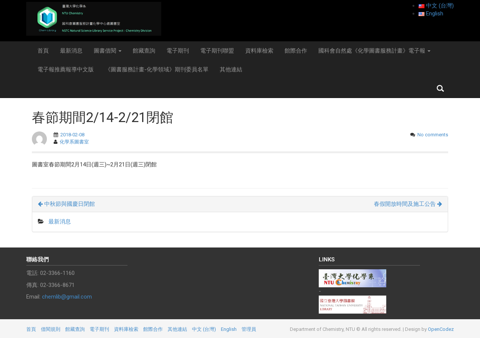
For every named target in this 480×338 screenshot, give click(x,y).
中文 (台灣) (204, 329)
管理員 (249, 329)
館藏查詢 (144, 50)
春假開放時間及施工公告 (408, 204)
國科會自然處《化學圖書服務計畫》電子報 (374, 50)
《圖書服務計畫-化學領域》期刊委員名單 (156, 69)
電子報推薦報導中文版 (66, 69)
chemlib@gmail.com (67, 296)
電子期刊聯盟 (217, 50)
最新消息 (71, 50)
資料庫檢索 (259, 50)
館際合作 (296, 50)
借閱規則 (50, 329)
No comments (432, 134)
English (229, 329)
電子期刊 (177, 50)
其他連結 (231, 69)
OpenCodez (441, 329)
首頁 (43, 50)
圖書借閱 (108, 50)
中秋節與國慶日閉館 (66, 204)
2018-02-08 (72, 134)
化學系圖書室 (74, 142)
